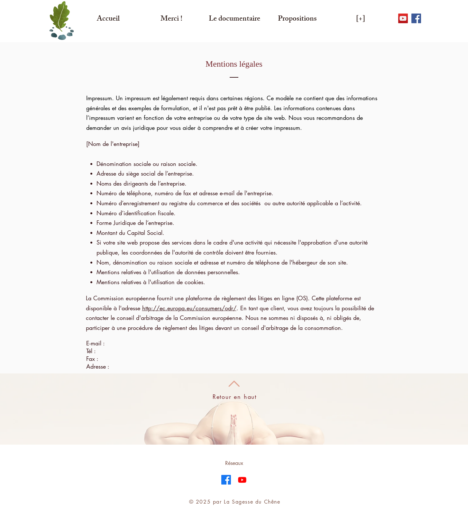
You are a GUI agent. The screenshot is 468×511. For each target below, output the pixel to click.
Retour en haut (235, 396)
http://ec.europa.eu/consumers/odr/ (189, 308)
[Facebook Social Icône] (416, 18)
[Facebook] (226, 480)
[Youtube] (242, 480)
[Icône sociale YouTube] (403, 18)
